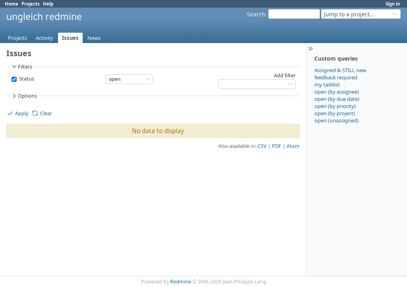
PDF (276, 146)
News (94, 37)
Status (26, 78)
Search (256, 14)
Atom (293, 146)
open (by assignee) (336, 91)
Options (24, 96)
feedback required (335, 77)
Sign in (393, 4)
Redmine (180, 281)
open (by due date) (336, 98)
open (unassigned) (336, 120)
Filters (21, 66)
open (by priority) (335, 106)
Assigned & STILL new (340, 70)
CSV (262, 146)
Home (11, 4)
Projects (30, 4)
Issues (70, 37)
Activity (44, 37)
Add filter (285, 75)
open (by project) (334, 113)
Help (48, 4)
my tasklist (327, 84)
